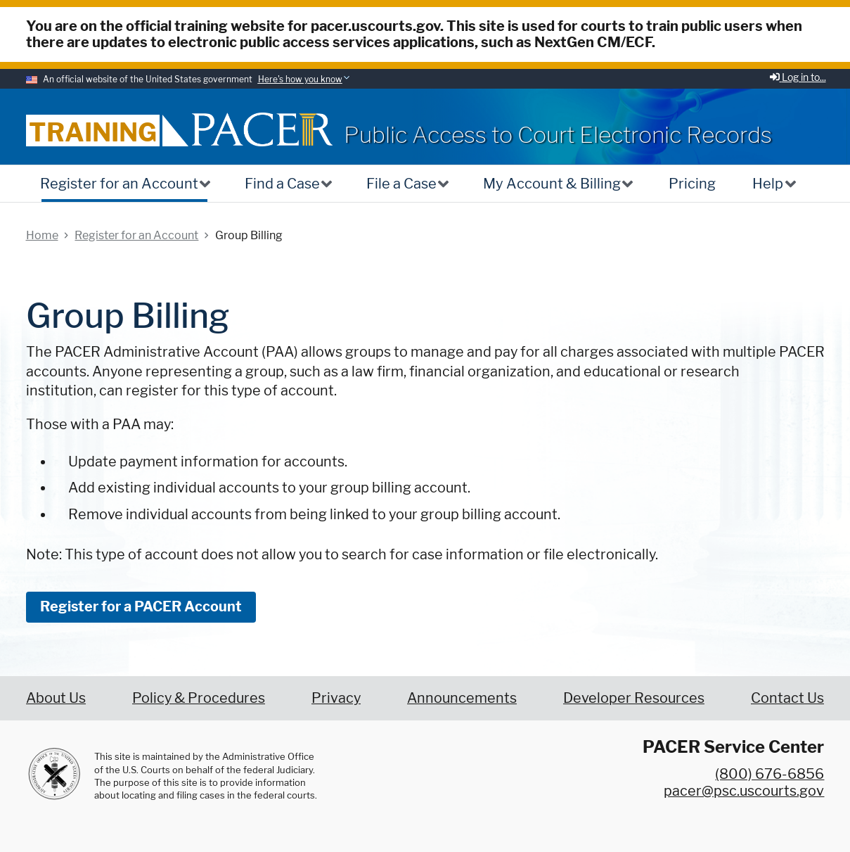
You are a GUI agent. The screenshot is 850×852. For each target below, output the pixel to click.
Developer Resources (633, 697)
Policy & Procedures (198, 697)
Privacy (336, 697)
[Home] (262, 129)
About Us (56, 697)
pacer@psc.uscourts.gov (744, 790)
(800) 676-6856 (769, 773)
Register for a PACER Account (141, 606)
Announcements (462, 697)
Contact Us (787, 697)
